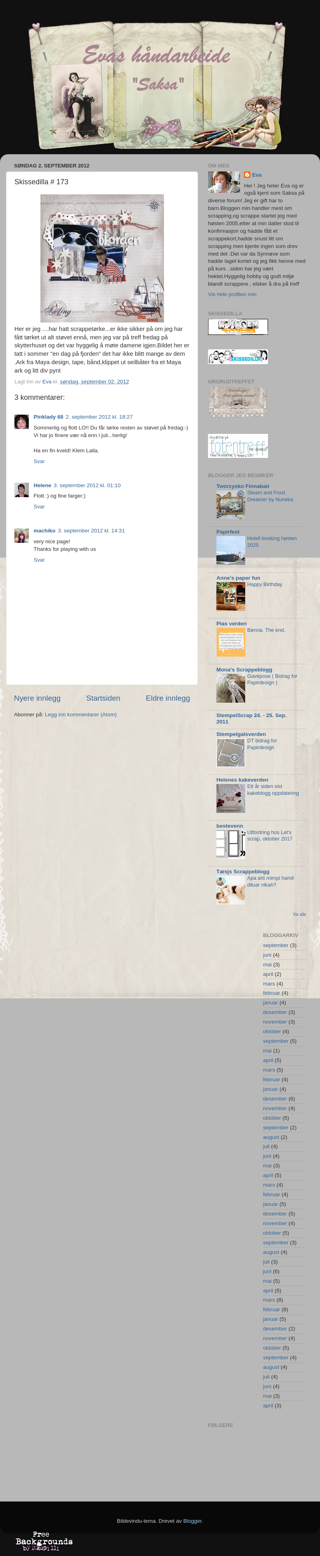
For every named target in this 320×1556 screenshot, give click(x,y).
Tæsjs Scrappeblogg (243, 872)
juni (267, 955)
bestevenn (229, 826)
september (276, 945)
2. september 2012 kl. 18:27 (99, 417)
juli (266, 1146)
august (271, 1137)
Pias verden (231, 624)
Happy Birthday (264, 584)
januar (270, 1003)
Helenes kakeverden (242, 780)
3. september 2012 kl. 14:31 (91, 531)
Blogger (192, 1521)
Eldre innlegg (168, 698)
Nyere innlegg (37, 698)
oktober (272, 1031)
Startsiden (103, 698)
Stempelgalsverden (241, 734)
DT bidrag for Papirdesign (262, 744)
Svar (39, 461)
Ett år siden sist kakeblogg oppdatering (273, 789)
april (268, 974)
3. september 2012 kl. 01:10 (87, 485)
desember (275, 1012)
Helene (42, 485)
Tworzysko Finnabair (243, 486)
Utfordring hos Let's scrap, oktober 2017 (269, 835)
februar (271, 993)
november (275, 1022)
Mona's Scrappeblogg (244, 670)
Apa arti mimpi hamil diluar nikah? (270, 881)
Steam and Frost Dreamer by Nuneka (270, 496)
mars (269, 984)
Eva (257, 175)
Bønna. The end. (266, 630)
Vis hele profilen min (232, 294)
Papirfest (228, 532)
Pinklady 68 (48, 417)
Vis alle (299, 914)
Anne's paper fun (238, 578)
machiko (45, 531)
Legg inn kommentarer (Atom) (80, 714)
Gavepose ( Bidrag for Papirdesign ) (272, 679)
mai (267, 964)
